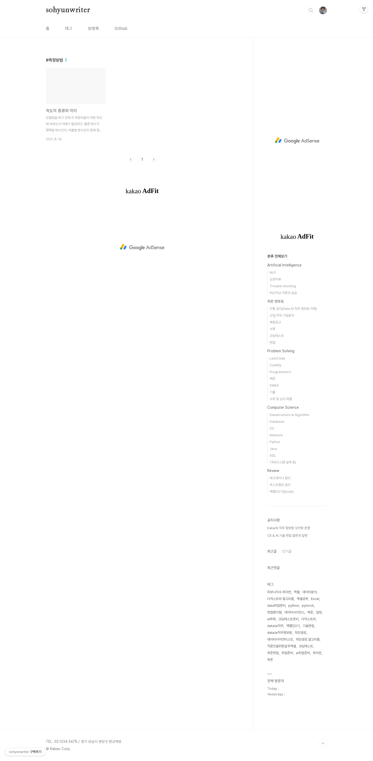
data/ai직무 (275, 626)
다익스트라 (308, 619)
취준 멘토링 (275, 301)
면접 (272, 342)
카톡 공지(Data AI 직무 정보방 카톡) (293, 309)
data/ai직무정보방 (279, 633)
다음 (153, 159)
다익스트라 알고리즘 (280, 599)
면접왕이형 (274, 612)
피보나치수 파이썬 (279, 592)
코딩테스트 (277, 336)
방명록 (93, 28)
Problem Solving (280, 351)
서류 (272, 329)
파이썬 (317, 653)
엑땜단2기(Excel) (282, 492)
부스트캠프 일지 (280, 485)
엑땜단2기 (293, 626)
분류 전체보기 (277, 256)
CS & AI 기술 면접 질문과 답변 (287, 536)
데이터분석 (309, 592)
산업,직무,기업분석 (282, 315)
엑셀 (297, 592)
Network (276, 435)
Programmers (280, 372)
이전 (131, 159)
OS (272, 428)
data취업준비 (276, 605)
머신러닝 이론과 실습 (283, 293)
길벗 (319, 612)
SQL (273, 455)
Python (275, 442)
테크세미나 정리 (280, 478)
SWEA (274, 385)
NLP (273, 272)
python (293, 605)
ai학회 (271, 619)
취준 (270, 660)
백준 (272, 379)
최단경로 (300, 633)
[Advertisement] (142, 247)
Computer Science (283, 407)
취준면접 (273, 653)
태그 (68, 28)
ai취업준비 (303, 653)
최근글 (272, 551)
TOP (323, 743)
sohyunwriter (68, 10)
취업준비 (287, 653)
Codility (275, 365)
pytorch (308, 605)
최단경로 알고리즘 (308, 639)
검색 (311, 10)
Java (273, 449)
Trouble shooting (283, 286)
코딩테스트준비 (288, 619)
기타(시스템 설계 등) (283, 462)
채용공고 (275, 322)
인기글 (286, 551)
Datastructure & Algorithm (289, 415)
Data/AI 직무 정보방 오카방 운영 (288, 528)
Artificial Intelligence (284, 265)
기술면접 (308, 626)
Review (273, 471)
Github (121, 28)
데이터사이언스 (294, 612)
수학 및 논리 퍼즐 (281, 399)
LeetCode (277, 358)
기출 (272, 392)
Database (277, 422)
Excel (315, 599)
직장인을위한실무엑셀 (281, 646)
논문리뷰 (275, 279)
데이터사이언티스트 (280, 639)
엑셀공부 (302, 599)
